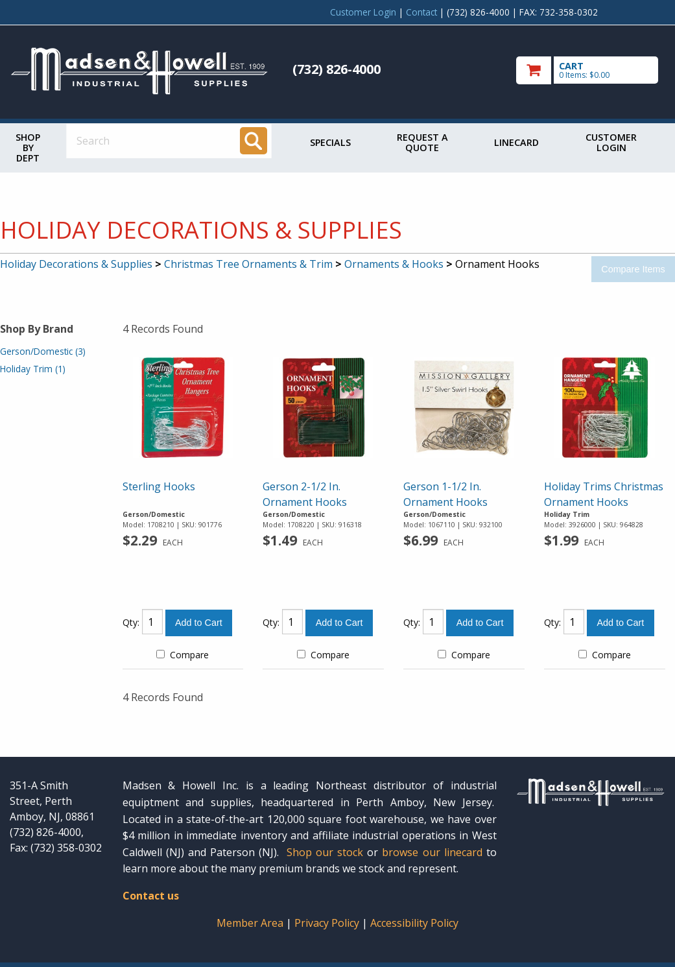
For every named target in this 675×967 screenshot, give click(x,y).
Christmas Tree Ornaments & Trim (248, 264)
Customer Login (363, 12)
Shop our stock (325, 852)
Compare (182, 655)
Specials (330, 142)
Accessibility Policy (414, 923)
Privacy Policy (328, 923)
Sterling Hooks (159, 486)
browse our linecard (432, 852)
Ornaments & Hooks (394, 264)
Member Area (250, 923)
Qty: (131, 622)
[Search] (253, 140)
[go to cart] (590, 70)
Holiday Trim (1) (32, 369)
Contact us (151, 896)
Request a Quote (422, 142)
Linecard (516, 142)
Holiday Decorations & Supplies (76, 264)
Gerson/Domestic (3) (43, 351)
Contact (421, 12)
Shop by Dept (28, 147)
